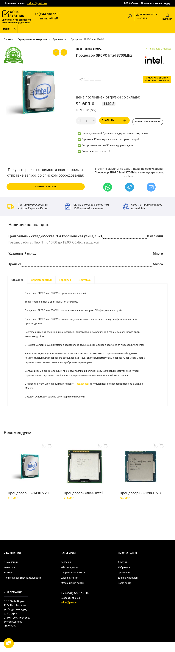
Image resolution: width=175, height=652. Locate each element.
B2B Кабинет (131, 3)
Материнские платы (72, 592)
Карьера (8, 582)
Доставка (85, 280)
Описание (17, 280)
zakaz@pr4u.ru (37, 3)
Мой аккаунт (145, 14)
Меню (6, 30)
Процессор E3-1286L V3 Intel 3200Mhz (142, 503)
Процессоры (85, 392)
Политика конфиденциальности (22, 587)
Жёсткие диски (70, 577)
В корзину (115, 122)
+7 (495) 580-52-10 (47, 14)
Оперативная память (73, 582)
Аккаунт (122, 572)
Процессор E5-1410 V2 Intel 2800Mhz (30, 503)
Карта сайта (124, 592)
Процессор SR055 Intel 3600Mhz (86, 503)
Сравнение (124, 582)
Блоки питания (69, 587)
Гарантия (65, 280)
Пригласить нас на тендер (155, 3)
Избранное (124, 577)
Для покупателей (128, 587)
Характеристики (41, 280)
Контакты (9, 577)
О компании (11, 572)
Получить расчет (46, 187)
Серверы (66, 572)
